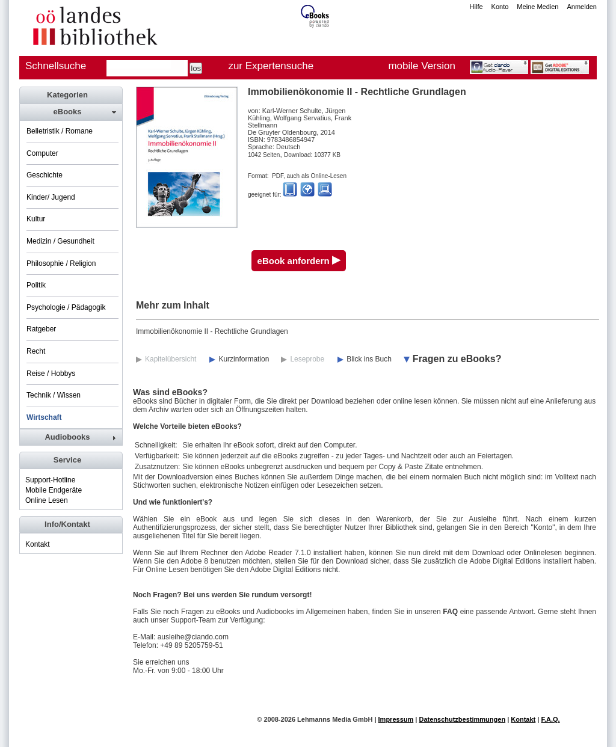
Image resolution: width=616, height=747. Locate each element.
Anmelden (582, 6)
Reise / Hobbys (50, 373)
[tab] (70, 111)
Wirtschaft (44, 417)
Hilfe (476, 6)
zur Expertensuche (270, 66)
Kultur (35, 219)
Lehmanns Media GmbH (334, 719)
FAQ (450, 611)
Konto (500, 6)
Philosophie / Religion (61, 263)
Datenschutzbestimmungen (462, 719)
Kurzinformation (243, 359)
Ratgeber (41, 329)
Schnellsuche (55, 66)
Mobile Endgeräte (53, 490)
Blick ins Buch (369, 359)
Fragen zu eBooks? (457, 359)
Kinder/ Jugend (50, 197)
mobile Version (421, 66)
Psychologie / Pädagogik (65, 307)
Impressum (396, 719)
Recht (35, 351)
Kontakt (37, 544)
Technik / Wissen (53, 395)
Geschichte (44, 175)
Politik (36, 285)
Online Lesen (46, 500)
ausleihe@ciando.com (193, 637)
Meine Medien (537, 6)
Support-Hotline (50, 480)
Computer (42, 153)
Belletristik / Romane (59, 131)
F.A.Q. (550, 719)
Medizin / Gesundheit (60, 241)
